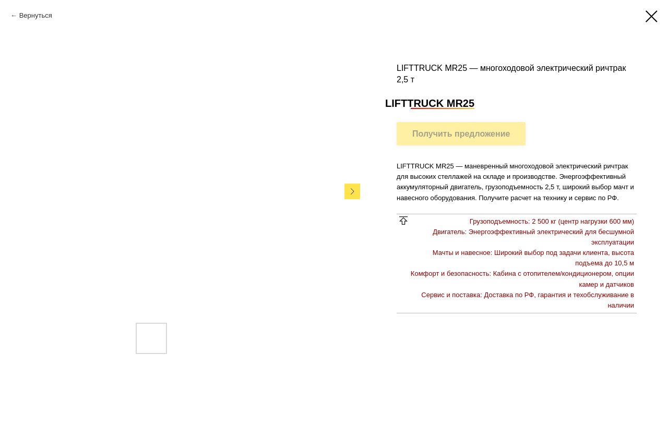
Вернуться (35, 15)
